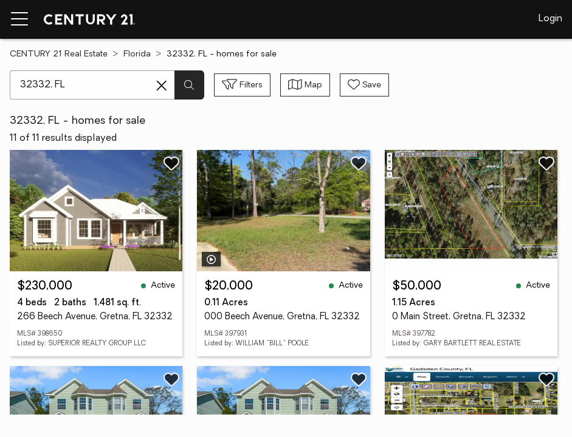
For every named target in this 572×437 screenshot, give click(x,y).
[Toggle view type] (305, 85)
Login (550, 19)
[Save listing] (171, 163)
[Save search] (364, 85)
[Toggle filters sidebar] (242, 85)
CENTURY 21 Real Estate (59, 54)
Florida (137, 54)
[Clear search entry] (161, 85)
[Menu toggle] (19, 19)
